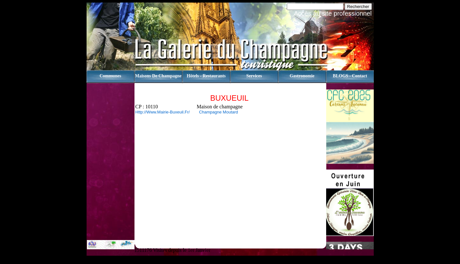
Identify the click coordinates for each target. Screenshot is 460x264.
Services (254, 76)
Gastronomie (302, 76)
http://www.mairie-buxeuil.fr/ (162, 112)
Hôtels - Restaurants (206, 76)
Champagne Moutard (217, 112)
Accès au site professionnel (333, 13)
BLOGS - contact (350, 76)
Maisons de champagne (158, 76)
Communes (110, 76)
